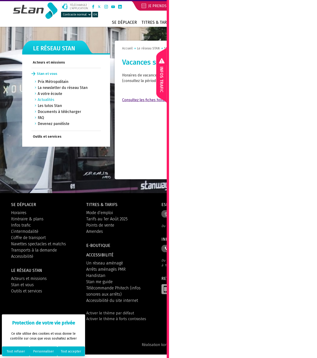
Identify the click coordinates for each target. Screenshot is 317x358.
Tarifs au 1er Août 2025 (107, 219)
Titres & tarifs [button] (103, 205)
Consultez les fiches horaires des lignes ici (158, 100)
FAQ (41, 117)
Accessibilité (22, 257)
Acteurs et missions (49, 62)
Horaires (18, 213)
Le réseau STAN (192, 22)
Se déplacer (124, 22)
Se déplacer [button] (24, 205)
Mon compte (275, 5)
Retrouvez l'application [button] (189, 280)
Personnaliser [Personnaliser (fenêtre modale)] (43, 351)
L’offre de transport (28, 238)
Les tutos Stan (50, 105)
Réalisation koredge (146, 347)
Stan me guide (99, 283)
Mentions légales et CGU (189, 347)
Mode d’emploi (99, 213)
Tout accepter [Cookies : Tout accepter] (71, 351)
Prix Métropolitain (53, 81)
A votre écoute (50, 93)
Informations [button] (177, 240)
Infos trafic (21, 225)
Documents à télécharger (59, 111)
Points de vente (100, 225)
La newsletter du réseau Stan (63, 87)
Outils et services (47, 136)
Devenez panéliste (53, 123)
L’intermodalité (24, 232)
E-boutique (99, 246)
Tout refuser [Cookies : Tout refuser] (16, 351)
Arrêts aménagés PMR (106, 271)
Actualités (46, 99)
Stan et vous (47, 74)
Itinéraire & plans (27, 219)
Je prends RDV (158, 5)
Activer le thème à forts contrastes (117, 321)
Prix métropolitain (282, 22)
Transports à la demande (34, 250)
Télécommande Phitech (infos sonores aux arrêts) (113, 293)
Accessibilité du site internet (112, 302)
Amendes (94, 232)
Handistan (95, 277)
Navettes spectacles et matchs (38, 244)
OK (95, 14)
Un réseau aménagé (104, 265)
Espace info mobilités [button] (186, 205)
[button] (303, 6)
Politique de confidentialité (240, 347)
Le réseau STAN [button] (28, 271)
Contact (221, 22)
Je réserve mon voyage (217, 5)
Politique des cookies (287, 347)
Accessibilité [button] (101, 257)
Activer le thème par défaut (111, 315)
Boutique (245, 22)
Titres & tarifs (157, 22)
